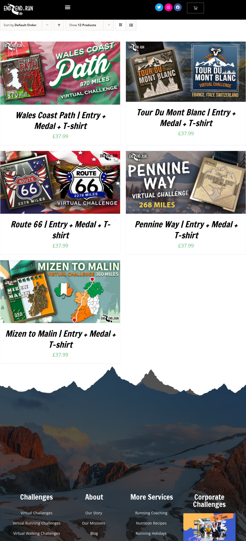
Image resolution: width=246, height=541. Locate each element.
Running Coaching (151, 512)
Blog (94, 533)
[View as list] (131, 25)
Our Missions (94, 523)
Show (82, 25)
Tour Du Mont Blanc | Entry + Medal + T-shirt (185, 117)
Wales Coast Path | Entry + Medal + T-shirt (60, 120)
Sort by (20, 25)
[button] (67, 7)
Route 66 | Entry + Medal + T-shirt (60, 229)
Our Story (94, 512)
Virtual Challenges (36, 512)
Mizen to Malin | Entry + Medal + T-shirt (60, 339)
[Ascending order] (59, 25)
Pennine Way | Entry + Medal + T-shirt (185, 229)
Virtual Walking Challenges (36, 533)
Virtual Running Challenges (37, 523)
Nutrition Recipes (152, 523)
